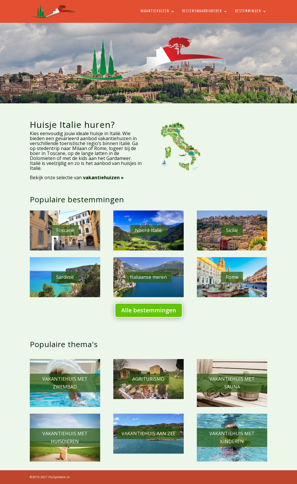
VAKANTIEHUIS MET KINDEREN (232, 437)
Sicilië (232, 230)
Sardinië (65, 277)
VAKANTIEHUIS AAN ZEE (148, 433)
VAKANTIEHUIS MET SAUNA (232, 383)
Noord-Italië (148, 230)
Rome (232, 277)
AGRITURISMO (148, 379)
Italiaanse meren (148, 277)
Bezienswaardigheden (202, 11)
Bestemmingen (248, 11)
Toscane (64, 230)
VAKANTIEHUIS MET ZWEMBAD (65, 383)
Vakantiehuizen (154, 11)
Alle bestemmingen (148, 310)
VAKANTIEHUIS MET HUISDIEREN (65, 437)
